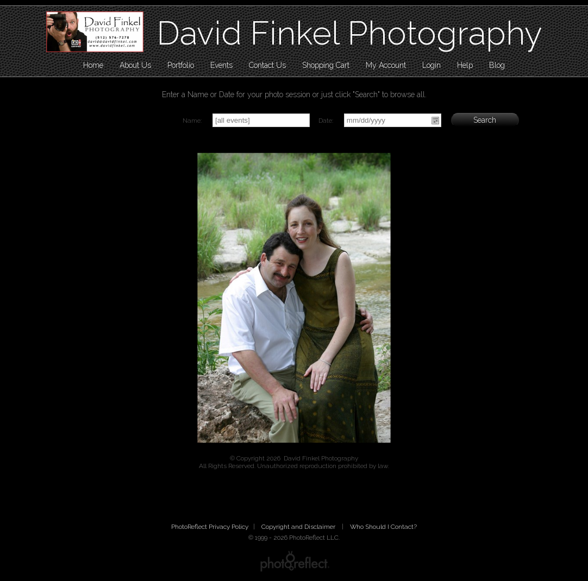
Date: (325, 120)
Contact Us (267, 65)
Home (93, 65)
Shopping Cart (325, 65)
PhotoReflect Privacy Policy (209, 527)
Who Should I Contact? (383, 527)
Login (431, 65)
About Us (135, 65)
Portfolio (180, 65)
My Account (386, 65)
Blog (497, 65)
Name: (192, 120)
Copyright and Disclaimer (299, 527)
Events (221, 65)
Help (465, 65)
